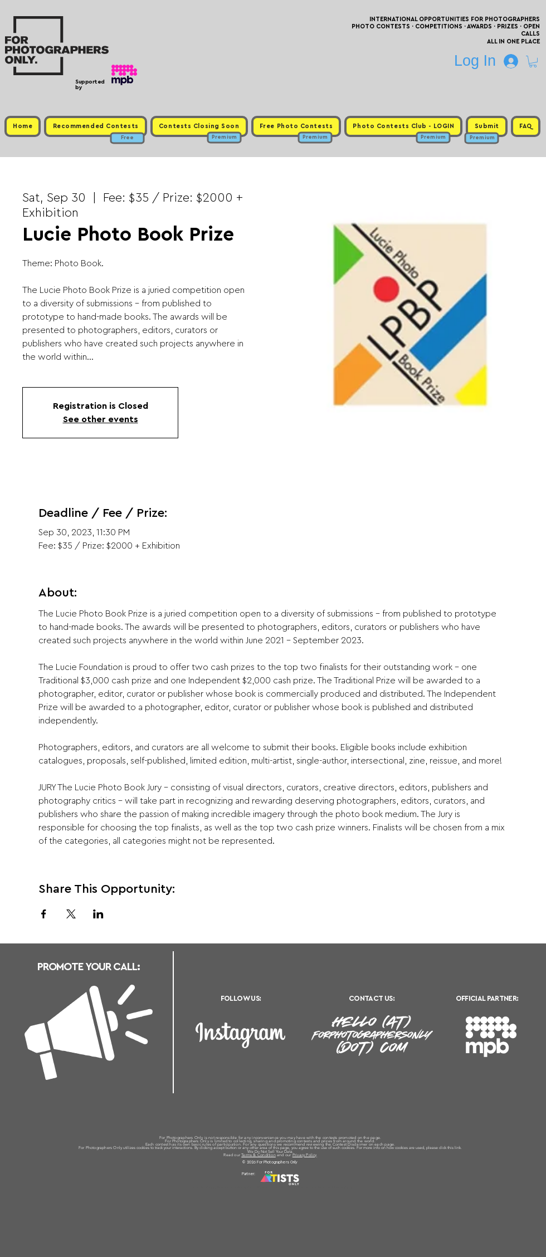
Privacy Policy (304, 1154)
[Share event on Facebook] (43, 913)
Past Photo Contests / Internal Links (310, 1187)
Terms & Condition (258, 1154)
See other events (100, 419)
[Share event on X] (71, 913)
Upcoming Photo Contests (211, 1187)
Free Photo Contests (255, 1187)
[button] (533, 61)
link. (458, 1147)
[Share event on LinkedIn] (98, 913)
